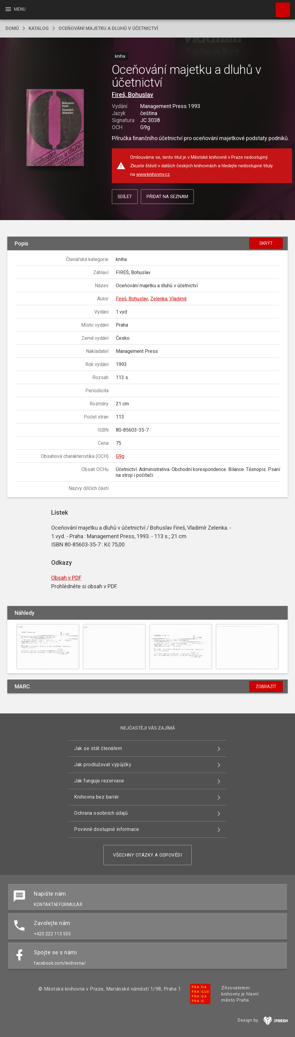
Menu (15, 9)
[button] (55, 128)
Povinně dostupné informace (106, 829)
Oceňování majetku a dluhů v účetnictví (108, 28)
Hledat (280, 6)
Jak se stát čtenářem (98, 748)
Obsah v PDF (66, 578)
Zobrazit (266, 686)
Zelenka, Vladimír (168, 299)
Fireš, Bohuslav (132, 94)
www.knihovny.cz (153, 174)
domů (12, 28)
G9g (120, 456)
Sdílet (125, 196)
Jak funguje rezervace (99, 781)
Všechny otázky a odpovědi (147, 855)
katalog (39, 28)
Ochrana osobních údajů (101, 813)
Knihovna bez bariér (96, 797)
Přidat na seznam (167, 196)
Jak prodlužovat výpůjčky (102, 764)
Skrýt (266, 243)
